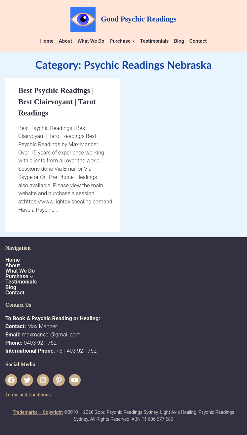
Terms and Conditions (28, 394)
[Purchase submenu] (133, 40)
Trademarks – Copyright (38, 412)
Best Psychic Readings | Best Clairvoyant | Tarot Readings (57, 101)
